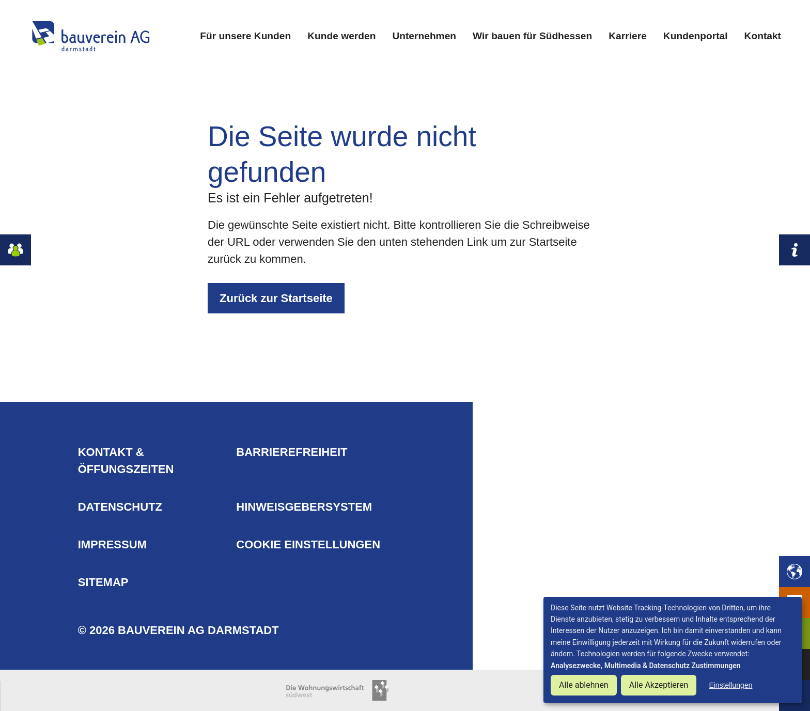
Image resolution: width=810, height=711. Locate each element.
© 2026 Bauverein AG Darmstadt (178, 630)
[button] (794, 571)
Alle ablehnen (584, 685)
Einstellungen (730, 685)
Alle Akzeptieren (659, 685)
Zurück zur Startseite (276, 298)
